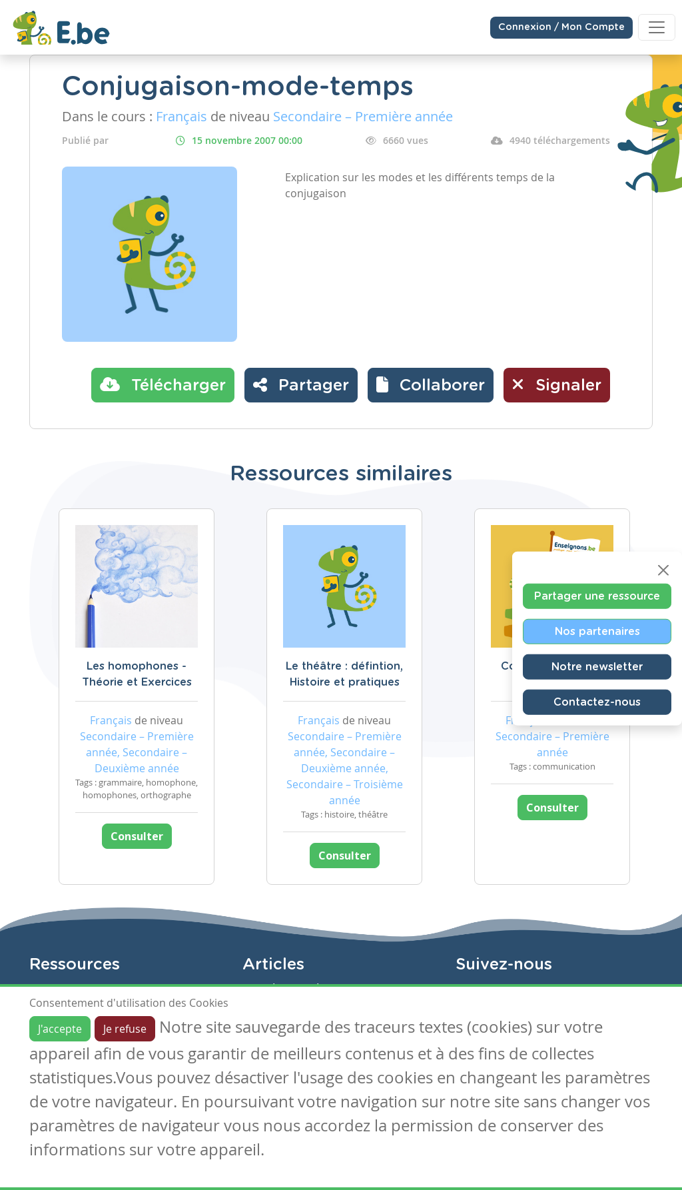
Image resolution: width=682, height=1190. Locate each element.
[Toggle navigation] (656, 27)
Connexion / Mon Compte (561, 27)
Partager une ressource (597, 596)
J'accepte (60, 1028)
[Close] (663, 570)
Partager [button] (301, 384)
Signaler (556, 384)
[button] (431, 385)
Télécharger (163, 384)
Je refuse (125, 1028)
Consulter (137, 836)
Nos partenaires (597, 631)
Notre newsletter (597, 667)
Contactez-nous (597, 702)
